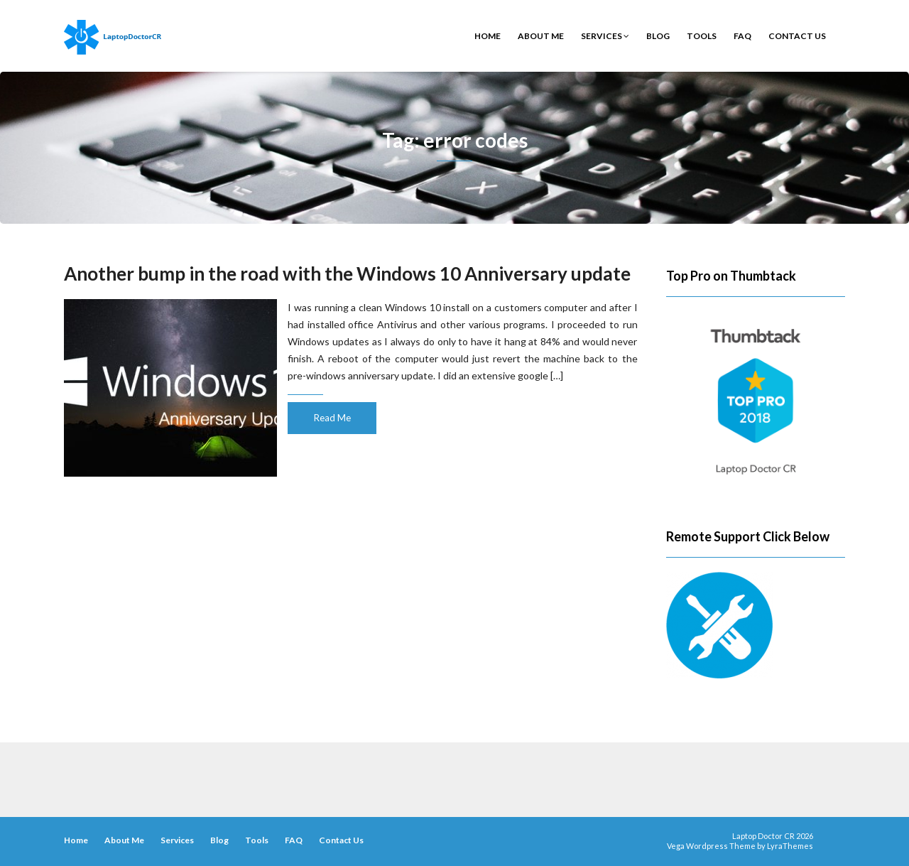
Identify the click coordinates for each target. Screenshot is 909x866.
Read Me (332, 417)
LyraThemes (790, 845)
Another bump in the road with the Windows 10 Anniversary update (347, 273)
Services (605, 36)
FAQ (742, 36)
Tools (702, 36)
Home (487, 36)
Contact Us (797, 36)
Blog (658, 36)
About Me (541, 36)
